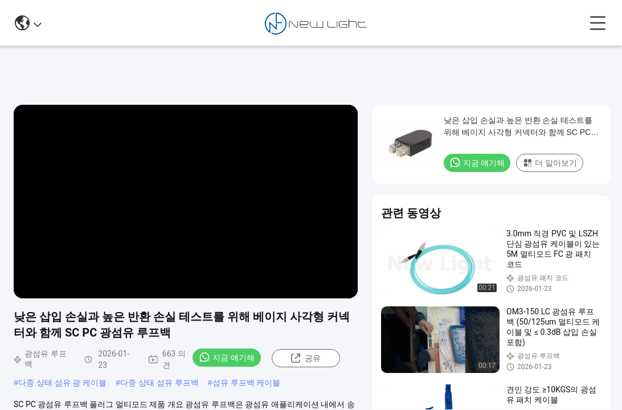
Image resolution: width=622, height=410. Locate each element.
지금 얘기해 (226, 357)
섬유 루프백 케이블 (246, 382)
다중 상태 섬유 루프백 (159, 382)
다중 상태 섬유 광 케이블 (62, 382)
